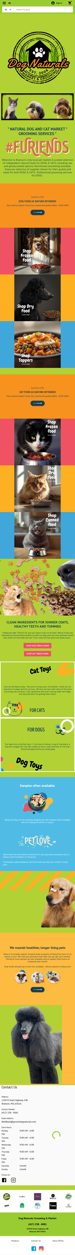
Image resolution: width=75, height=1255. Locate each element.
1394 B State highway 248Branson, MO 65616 (37, 1230)
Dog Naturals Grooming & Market (37, 1218)
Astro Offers (58, 1240)
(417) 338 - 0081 (10, 1112)
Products (15, 1240)
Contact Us (36, 1240)
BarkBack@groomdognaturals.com (19, 1121)
